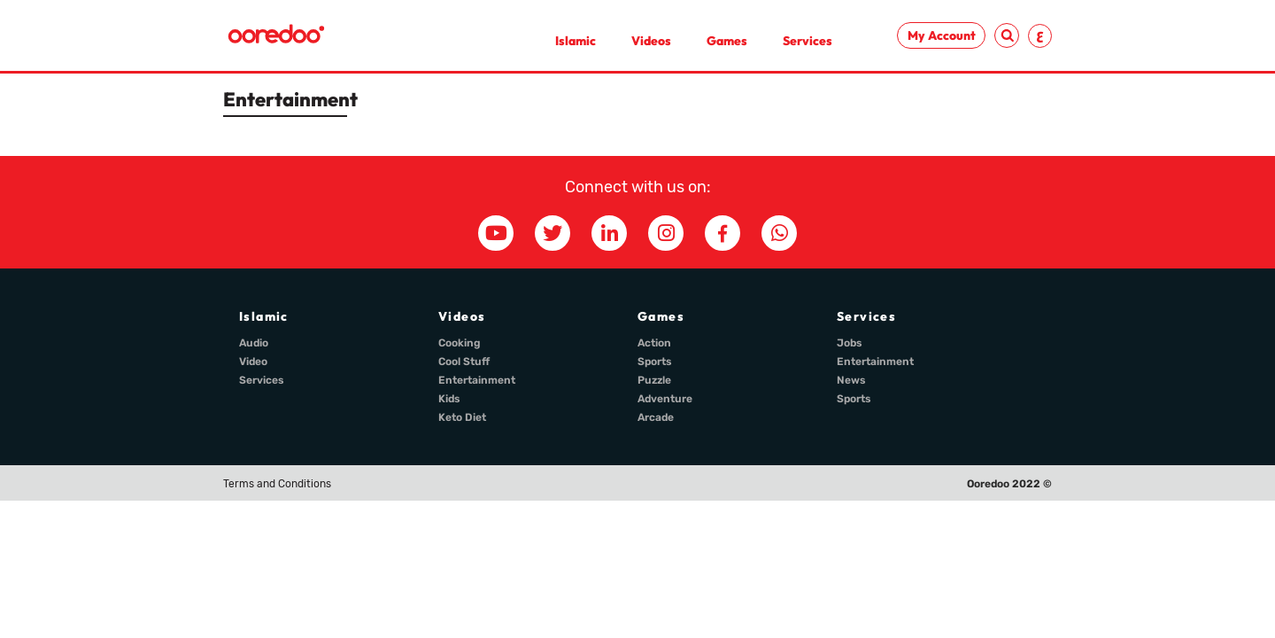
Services (807, 41)
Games (727, 41)
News (851, 380)
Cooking (459, 343)
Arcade (656, 417)
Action (654, 343)
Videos (651, 41)
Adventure (665, 399)
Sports (655, 361)
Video (253, 361)
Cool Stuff (464, 361)
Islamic (575, 41)
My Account (942, 35)
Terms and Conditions (277, 484)
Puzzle (654, 380)
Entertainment (476, 380)
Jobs (849, 343)
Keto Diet (462, 417)
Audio (253, 343)
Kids (449, 399)
